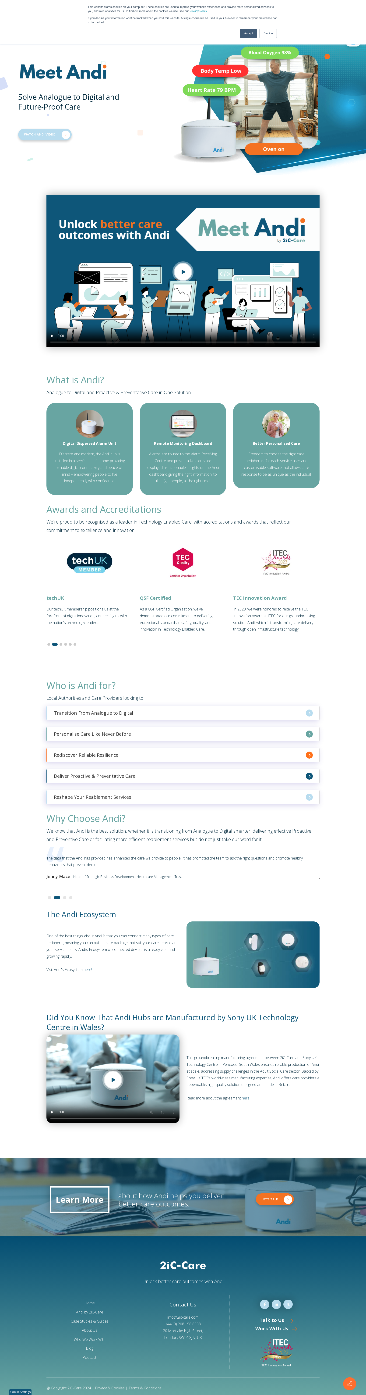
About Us (89, 1330)
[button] (48, 644)
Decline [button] (268, 33)
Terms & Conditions (145, 1388)
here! (88, 969)
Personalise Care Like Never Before (183, 734)
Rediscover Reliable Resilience (183, 755)
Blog (89, 1348)
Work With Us (276, 1328)
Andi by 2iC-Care (89, 1312)
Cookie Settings (20, 1392)
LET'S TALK (277, 1199)
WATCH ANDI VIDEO (47, 135)
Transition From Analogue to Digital (183, 713)
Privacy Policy (198, 11)
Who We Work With (90, 1339)
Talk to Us (276, 1320)
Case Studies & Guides (90, 1321)
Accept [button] (248, 33)
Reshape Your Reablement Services (183, 797)
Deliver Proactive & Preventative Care (183, 776)
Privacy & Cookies (110, 1388)
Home (89, 1303)
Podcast (89, 1357)
